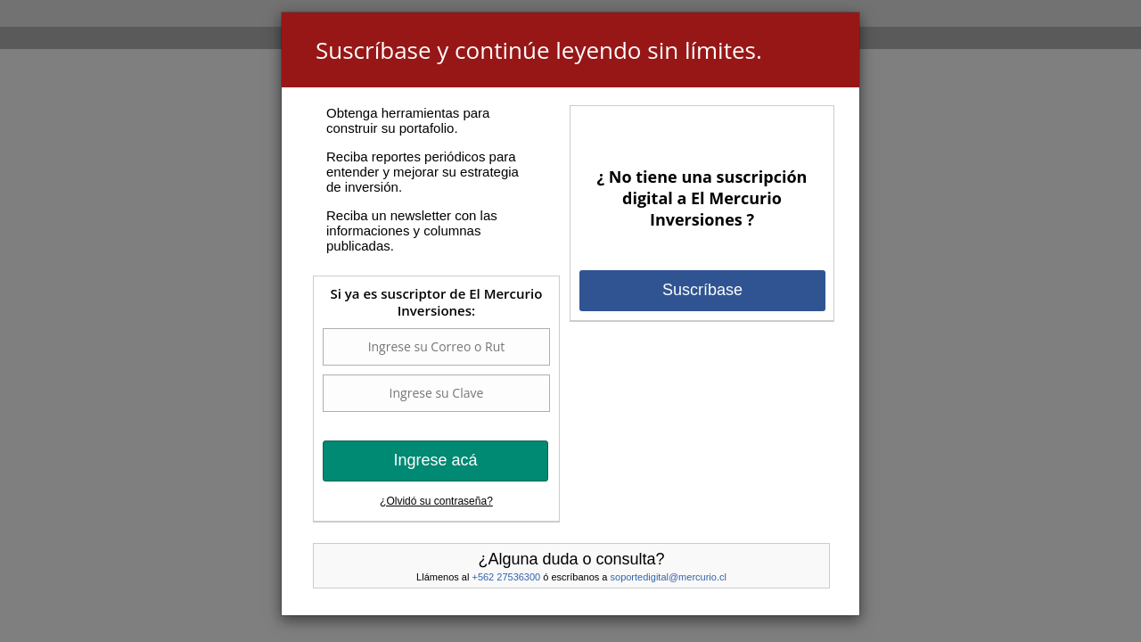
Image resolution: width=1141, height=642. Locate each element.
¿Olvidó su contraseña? (436, 501)
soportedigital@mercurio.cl (668, 577)
